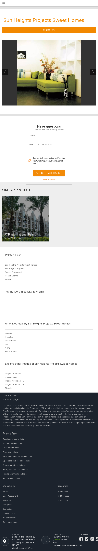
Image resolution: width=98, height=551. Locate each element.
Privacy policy (9, 513)
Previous (5, 72)
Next (93, 72)
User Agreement (10, 496)
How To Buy (63, 500)
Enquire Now (49, 30)
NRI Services (63, 496)
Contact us (7, 509)
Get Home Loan (10, 522)
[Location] (5, 542)
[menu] (3, 3)
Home (5, 491)
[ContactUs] (45, 541)
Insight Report (9, 517)
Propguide (7, 504)
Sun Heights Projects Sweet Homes (43, 20)
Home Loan (63, 491)
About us (7, 500)
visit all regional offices (22, 548)
